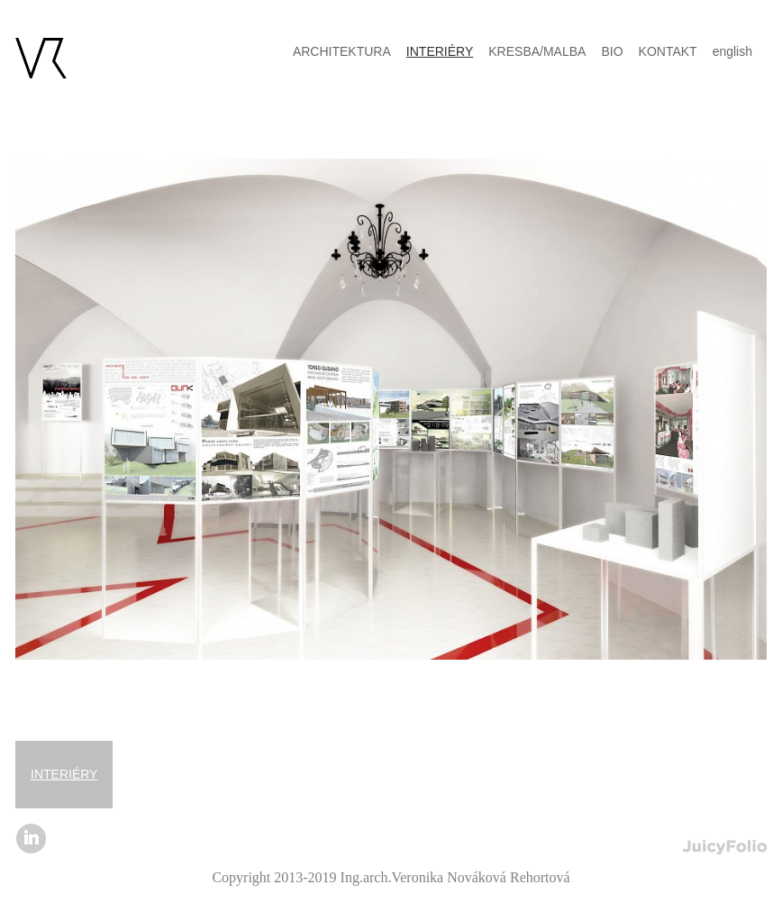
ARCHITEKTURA (342, 51)
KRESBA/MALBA (537, 51)
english (732, 51)
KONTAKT (668, 51)
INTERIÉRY (64, 774)
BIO (612, 51)
